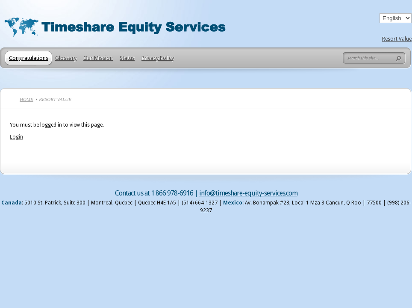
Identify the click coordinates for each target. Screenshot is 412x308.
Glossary (66, 58)
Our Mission (98, 58)
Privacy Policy (157, 58)
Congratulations (28, 58)
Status (127, 58)
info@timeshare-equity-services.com (248, 193)
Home (26, 99)
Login (16, 137)
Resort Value (397, 39)
